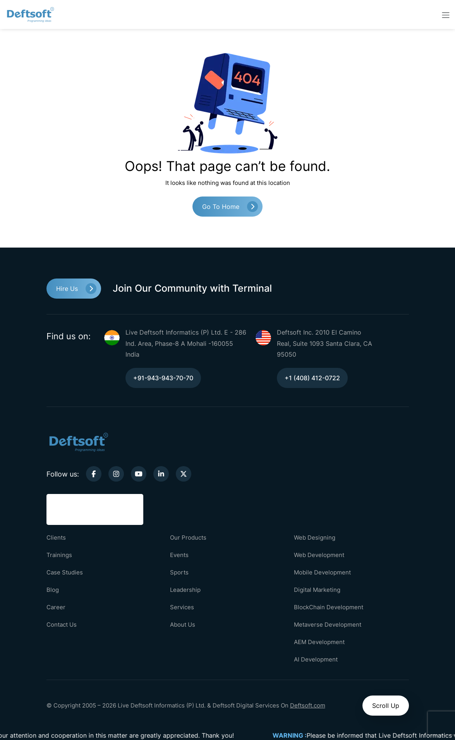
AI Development (316, 659)
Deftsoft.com (307, 705)
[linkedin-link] (161, 474)
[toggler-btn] (445, 14)
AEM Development (319, 642)
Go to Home (220, 206)
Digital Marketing (317, 589)
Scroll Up (385, 705)
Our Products (188, 537)
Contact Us (61, 624)
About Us (182, 624)
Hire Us (67, 288)
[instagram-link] (116, 474)
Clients (56, 537)
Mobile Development (322, 572)
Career (55, 607)
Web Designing (314, 537)
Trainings (59, 555)
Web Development (319, 555)
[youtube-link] (138, 474)
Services (182, 607)
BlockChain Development (328, 607)
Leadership (185, 589)
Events (179, 555)
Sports (179, 572)
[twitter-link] (183, 474)
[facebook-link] (93, 474)
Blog (52, 589)
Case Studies (64, 572)
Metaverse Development (327, 624)
